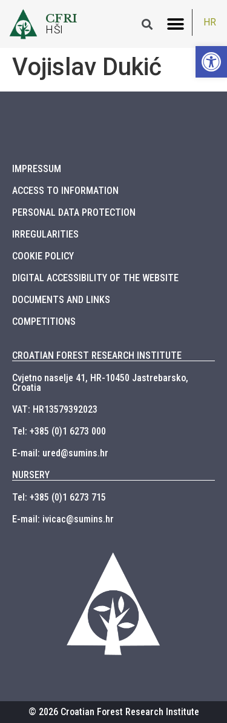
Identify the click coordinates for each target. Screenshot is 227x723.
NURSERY (31, 475)
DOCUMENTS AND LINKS (61, 299)
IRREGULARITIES (45, 234)
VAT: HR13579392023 (54, 409)
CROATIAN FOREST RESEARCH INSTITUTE (97, 355)
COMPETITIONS (44, 321)
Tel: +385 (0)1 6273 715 (59, 497)
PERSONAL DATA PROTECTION (74, 212)
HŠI (54, 30)
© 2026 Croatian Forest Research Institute (113, 712)
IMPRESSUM (36, 169)
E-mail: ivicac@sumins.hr (63, 519)
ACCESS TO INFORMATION (65, 190)
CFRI (61, 18)
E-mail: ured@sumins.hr (60, 453)
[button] (175, 24)
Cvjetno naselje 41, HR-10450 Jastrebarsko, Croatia (100, 382)
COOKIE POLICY (43, 256)
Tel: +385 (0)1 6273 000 (59, 431)
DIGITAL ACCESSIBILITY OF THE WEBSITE (95, 278)
